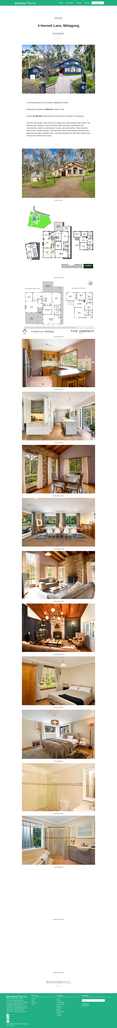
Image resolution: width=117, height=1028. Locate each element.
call (25, 1011)
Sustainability (61, 1002)
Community (60, 1011)
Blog (33, 1000)
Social (59, 1000)
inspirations (67, 982)
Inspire (34, 998)
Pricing (79, 3)
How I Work (69, 3)
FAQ (33, 1004)
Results (34, 1002)
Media (59, 1009)
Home (61, 3)
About (58, 998)
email (20, 1011)
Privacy (59, 1013)
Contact (97, 3)
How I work (60, 1004)
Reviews (87, 3)
